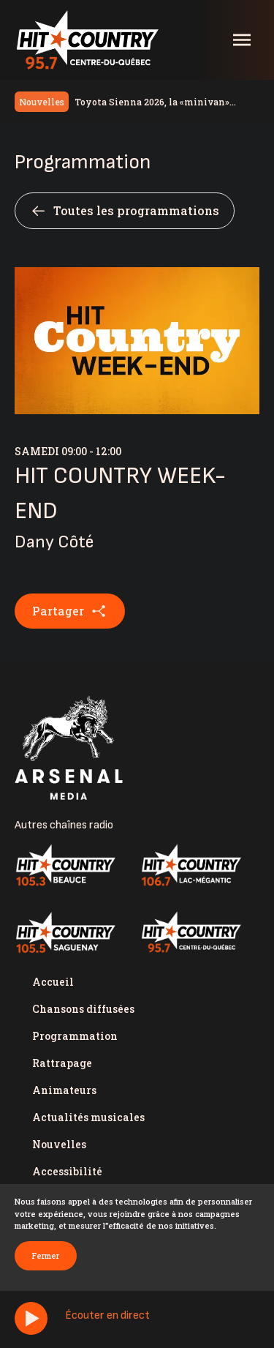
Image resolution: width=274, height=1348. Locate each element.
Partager (69, 611)
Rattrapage (62, 1063)
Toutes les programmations (124, 211)
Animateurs (64, 1090)
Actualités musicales (88, 1117)
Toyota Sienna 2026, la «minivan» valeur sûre (152, 102)
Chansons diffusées (83, 1009)
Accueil (53, 982)
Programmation (75, 1036)
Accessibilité (67, 1171)
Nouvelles (59, 1144)
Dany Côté (54, 542)
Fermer (45, 1255)
